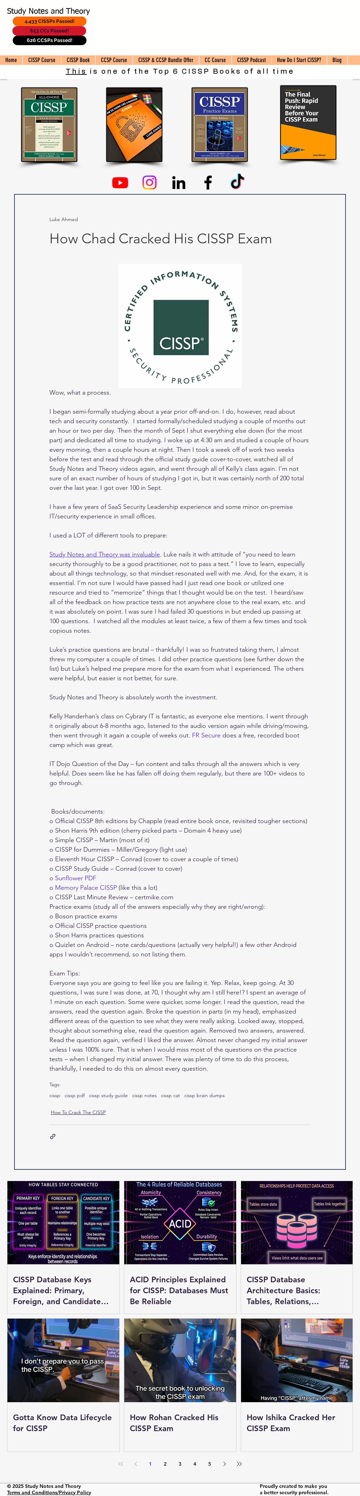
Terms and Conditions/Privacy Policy (49, 1492)
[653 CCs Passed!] (49, 31)
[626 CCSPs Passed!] (49, 40)
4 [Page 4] (194, 1464)
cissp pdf (75, 1096)
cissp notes (144, 1096)
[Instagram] (149, 182)
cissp (54, 1096)
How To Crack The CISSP (78, 1112)
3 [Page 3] (180, 1464)
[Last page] (239, 1464)
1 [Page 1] (150, 1464)
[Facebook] (208, 182)
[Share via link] (52, 1136)
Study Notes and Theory (48, 12)
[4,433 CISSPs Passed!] (49, 21)
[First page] (120, 1464)
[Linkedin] (178, 182)
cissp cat (170, 1096)
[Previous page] (135, 1464)
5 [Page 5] (209, 1464)
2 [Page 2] (165, 1464)
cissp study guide (108, 1096)
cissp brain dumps (204, 1096)
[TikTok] (237, 182)
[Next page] (224, 1464)
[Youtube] (120, 182)
